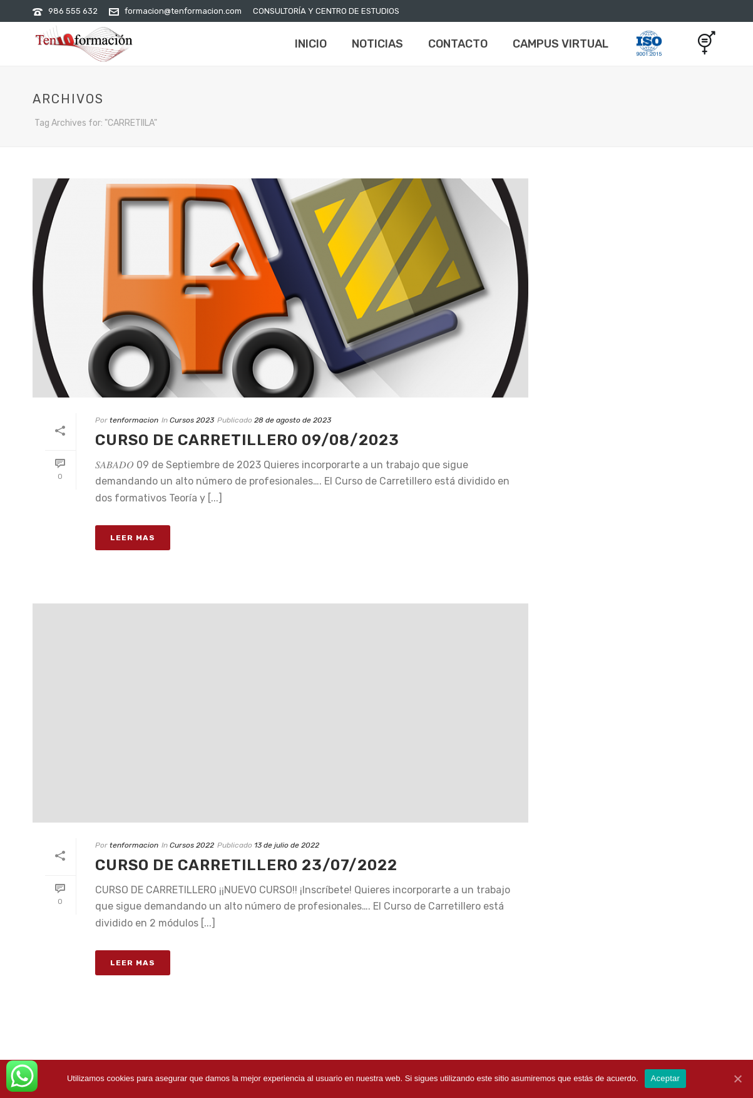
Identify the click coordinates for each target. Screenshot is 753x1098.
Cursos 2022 (192, 845)
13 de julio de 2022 (286, 845)
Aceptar (665, 1078)
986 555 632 (73, 11)
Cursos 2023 (192, 420)
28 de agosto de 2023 (292, 420)
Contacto (458, 44)
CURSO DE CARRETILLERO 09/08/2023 (247, 440)
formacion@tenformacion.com (183, 11)
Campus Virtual (560, 44)
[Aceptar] (737, 1078)
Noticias (377, 44)
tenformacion (134, 420)
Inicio (311, 44)
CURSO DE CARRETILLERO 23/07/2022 (246, 865)
